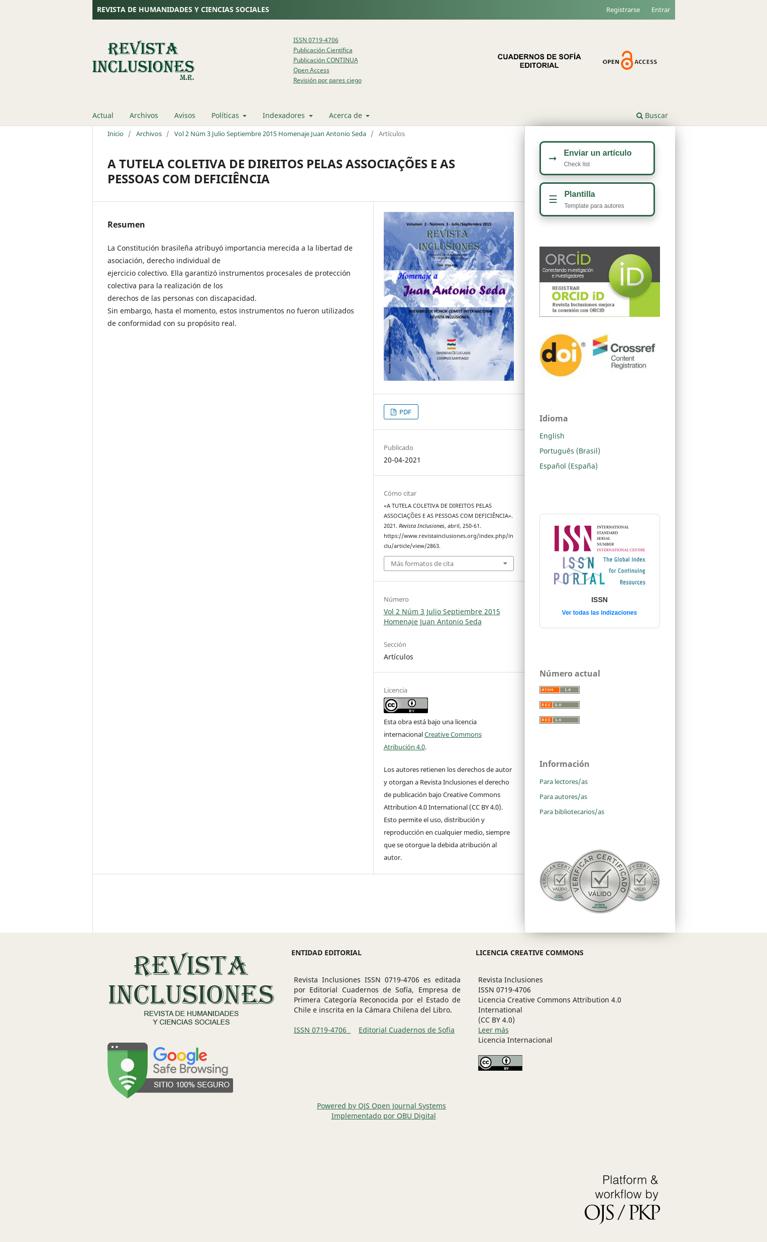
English (552, 435)
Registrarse (623, 9)
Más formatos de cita (422, 563)
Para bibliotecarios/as (571, 811)
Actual (103, 115)
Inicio (115, 133)
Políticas (226, 115)
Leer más (493, 1030)
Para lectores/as (563, 781)
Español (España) (568, 466)
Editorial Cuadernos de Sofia (407, 1030)
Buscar (652, 115)
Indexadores (285, 115)
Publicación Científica (323, 50)
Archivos (144, 115)
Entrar (660, 9)
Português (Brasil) (569, 451)
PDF (404, 411)
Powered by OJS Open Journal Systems (381, 1105)
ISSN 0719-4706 (316, 40)
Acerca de (346, 115)
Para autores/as (563, 796)
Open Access (311, 70)
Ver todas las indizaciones (599, 612)
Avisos (184, 115)
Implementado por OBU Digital (384, 1115)
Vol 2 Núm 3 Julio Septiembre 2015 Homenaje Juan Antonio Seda (270, 133)
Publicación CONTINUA (325, 60)
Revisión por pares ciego (327, 80)
